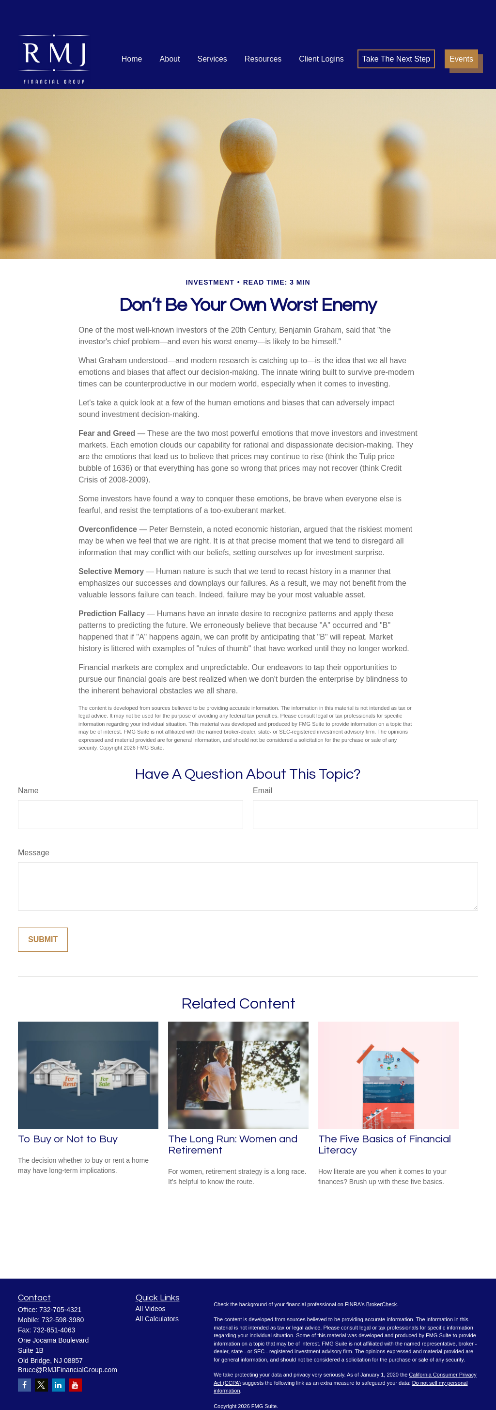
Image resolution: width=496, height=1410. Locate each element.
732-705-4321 (60, 1280)
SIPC (321, 1400)
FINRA (306, 1400)
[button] (132, 29)
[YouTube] (75, 1355)
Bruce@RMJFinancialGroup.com (67, 1341)
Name (28, 761)
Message (33, 823)
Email (262, 761)
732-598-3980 (63, 1291)
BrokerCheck (381, 1275)
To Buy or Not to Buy (68, 1110)
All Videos (151, 1279)
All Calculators (157, 1290)
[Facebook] (24, 1355)
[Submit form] (43, 910)
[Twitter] (41, 1355)
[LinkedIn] (58, 1355)
